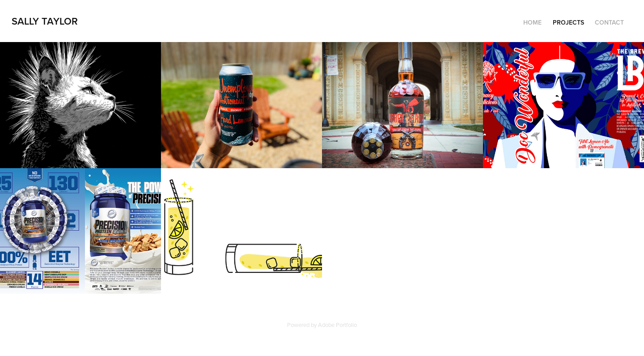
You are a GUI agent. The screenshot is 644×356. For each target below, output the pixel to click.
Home (532, 22)
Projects (568, 22)
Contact (609, 22)
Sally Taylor (45, 21)
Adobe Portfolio (337, 325)
